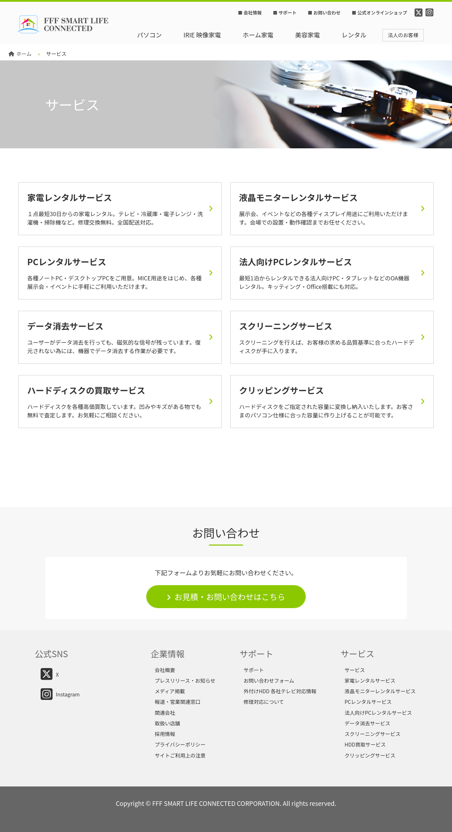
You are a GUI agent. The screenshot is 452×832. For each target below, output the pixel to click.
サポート (254, 669)
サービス (355, 669)
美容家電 (307, 34)
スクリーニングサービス (372, 733)
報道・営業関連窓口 (178, 701)
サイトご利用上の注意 (180, 755)
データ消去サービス (368, 723)
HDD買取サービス (365, 744)
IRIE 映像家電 (202, 34)
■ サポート (285, 12)
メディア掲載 (170, 691)
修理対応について (264, 701)
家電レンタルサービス (370, 680)
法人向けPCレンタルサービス (378, 712)
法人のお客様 (403, 34)
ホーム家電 (258, 34)
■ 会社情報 (250, 12)
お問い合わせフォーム (269, 680)
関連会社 (165, 712)
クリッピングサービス (370, 755)
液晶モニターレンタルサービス (380, 691)
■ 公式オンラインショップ (379, 12)
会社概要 (165, 669)
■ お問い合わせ (324, 12)
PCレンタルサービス (368, 701)
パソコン (149, 34)
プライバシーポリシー (180, 744)
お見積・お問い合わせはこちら (229, 596)
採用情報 (165, 733)
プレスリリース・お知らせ (185, 680)
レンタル (353, 34)
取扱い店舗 (167, 723)
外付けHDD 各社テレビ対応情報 (280, 691)
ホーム (19, 53)
